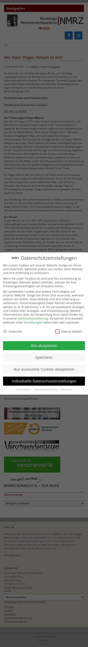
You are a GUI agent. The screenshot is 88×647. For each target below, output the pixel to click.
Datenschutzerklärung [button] (46, 386)
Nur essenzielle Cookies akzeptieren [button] (44, 366)
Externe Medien (68, 329)
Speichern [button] (44, 354)
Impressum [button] (66, 386)
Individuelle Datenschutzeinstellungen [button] (44, 378)
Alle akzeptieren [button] (44, 342)
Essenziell (12, 329)
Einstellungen (33, 319)
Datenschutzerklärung (33, 315)
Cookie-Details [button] (24, 386)
